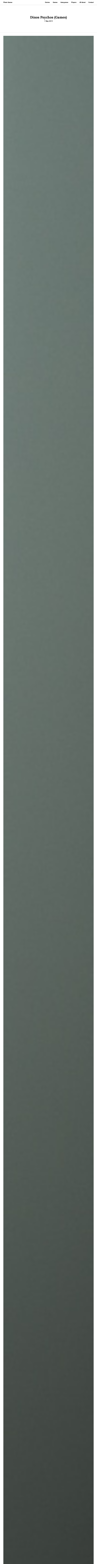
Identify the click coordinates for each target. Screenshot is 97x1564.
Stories (47, 2)
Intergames (64, 2)
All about (82, 2)
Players (73, 2)
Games (55, 2)
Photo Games (7, 2)
